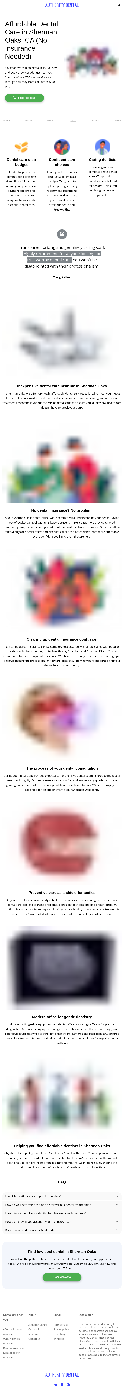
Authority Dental (37, 1324)
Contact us (34, 1338)
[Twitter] (56, 1385)
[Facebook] (62, 1385)
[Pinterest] (68, 1385)
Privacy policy (61, 1329)
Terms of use (60, 1324)
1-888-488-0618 (24, 98)
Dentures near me (13, 1348)
